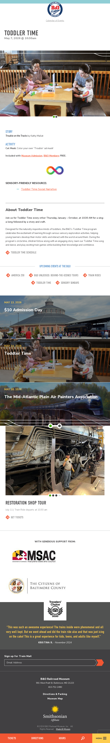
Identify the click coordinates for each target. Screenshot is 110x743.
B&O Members (51, 155)
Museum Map (55, 698)
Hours (62, 738)
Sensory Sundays (70, 282)
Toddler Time (43, 282)
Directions (37, 738)
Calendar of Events (55, 20)
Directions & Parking (55, 694)
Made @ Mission (63, 729)
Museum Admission (31, 155)
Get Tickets (17, 517)
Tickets (12, 738)
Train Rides (94, 275)
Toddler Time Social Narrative (39, 189)
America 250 (17, 275)
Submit (99, 662)
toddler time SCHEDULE (23, 252)
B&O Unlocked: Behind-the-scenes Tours (56, 275)
